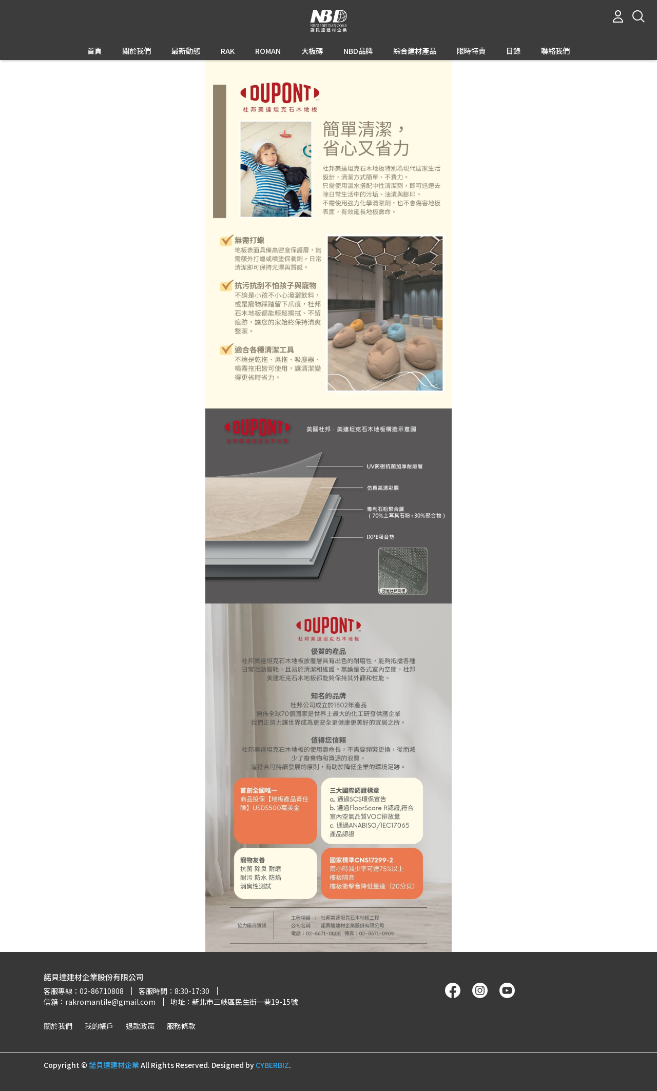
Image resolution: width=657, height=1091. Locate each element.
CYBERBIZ (272, 1065)
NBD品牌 (358, 51)
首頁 (94, 51)
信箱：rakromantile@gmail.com (100, 1002)
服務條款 (181, 1026)
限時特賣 (471, 51)
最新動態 (185, 51)
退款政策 (140, 1026)
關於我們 (58, 1026)
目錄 (513, 51)
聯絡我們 (555, 51)
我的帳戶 (99, 1026)
